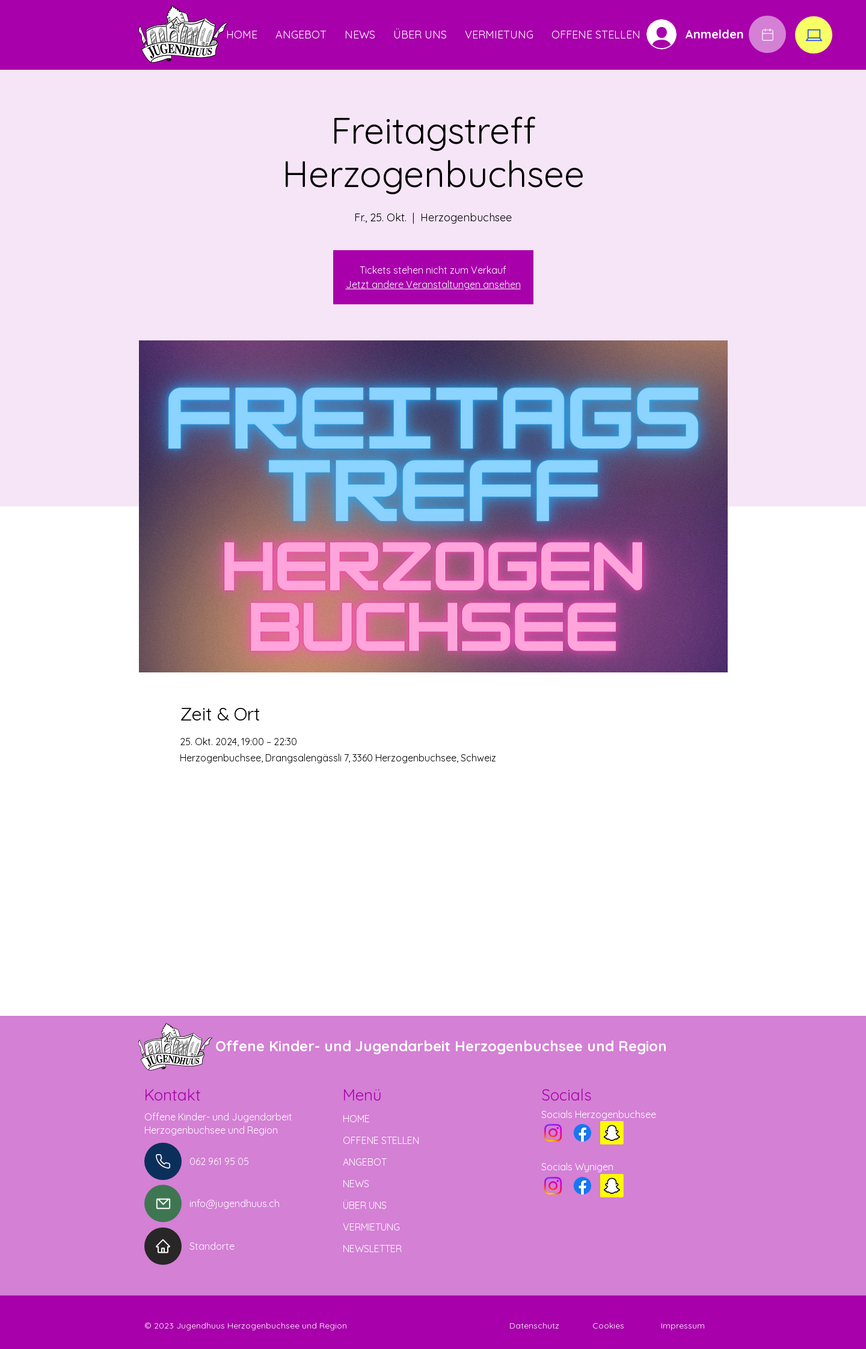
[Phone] (163, 1161)
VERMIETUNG (371, 1227)
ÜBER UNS (365, 1205)
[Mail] (163, 1203)
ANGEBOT (365, 1162)
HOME (356, 1119)
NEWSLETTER (372, 1249)
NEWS (356, 1184)
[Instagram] (553, 1133)
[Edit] (767, 34)
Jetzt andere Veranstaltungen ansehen (433, 284)
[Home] (163, 1246)
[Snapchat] (612, 1133)
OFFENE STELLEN (381, 1140)
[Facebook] (582, 1133)
